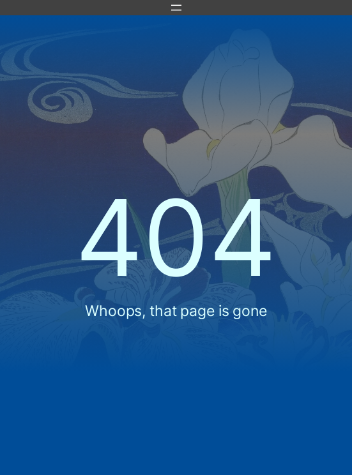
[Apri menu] (176, 7)
